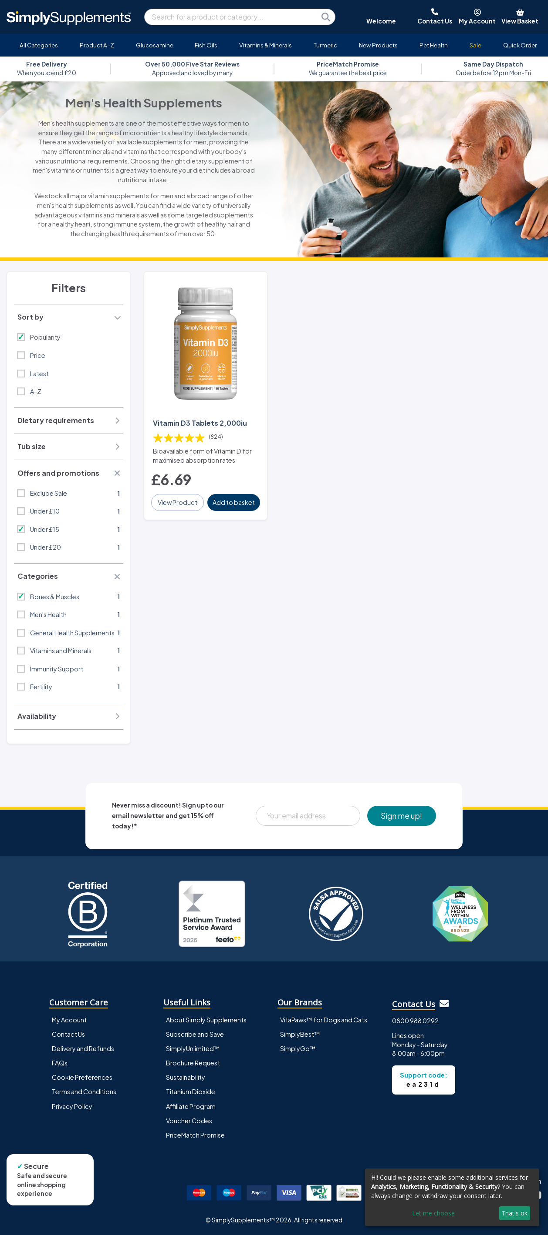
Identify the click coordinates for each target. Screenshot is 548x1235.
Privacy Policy (72, 1106)
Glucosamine (154, 45)
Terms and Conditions (84, 1091)
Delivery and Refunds (83, 1048)
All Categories (39, 45)
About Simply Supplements (206, 1020)
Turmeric (325, 45)
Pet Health (433, 45)
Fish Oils (206, 45)
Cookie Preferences (82, 1077)
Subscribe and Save (195, 1034)
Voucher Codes (189, 1121)
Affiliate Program (191, 1106)
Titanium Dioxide (190, 1091)
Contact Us (68, 1034)
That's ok (514, 1213)
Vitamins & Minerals (265, 45)
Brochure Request (193, 1063)
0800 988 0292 (415, 1021)
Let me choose (433, 1213)
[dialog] (452, 1197)
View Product (177, 502)
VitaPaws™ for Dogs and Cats (323, 1020)
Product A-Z (97, 45)
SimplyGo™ (298, 1048)
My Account (69, 1020)
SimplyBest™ (300, 1034)
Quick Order (520, 45)
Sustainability (185, 1077)
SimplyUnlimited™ (193, 1048)
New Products (378, 45)
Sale (475, 45)
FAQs (60, 1063)
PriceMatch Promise (195, 1135)
